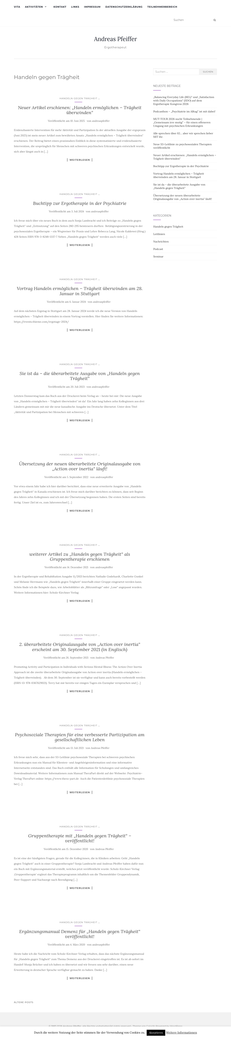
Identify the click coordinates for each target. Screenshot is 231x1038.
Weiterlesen (79, 159)
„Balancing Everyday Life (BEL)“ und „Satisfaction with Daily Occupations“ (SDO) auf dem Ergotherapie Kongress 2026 (183, 100)
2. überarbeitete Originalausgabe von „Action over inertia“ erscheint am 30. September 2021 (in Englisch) (79, 646)
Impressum (92, 6)
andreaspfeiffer (101, 121)
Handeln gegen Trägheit (78, 98)
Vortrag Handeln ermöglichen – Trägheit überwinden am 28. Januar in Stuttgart (80, 290)
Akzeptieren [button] (156, 1032)
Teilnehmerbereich (162, 6)
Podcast (158, 249)
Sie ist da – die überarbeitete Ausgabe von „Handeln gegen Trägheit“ (80, 375)
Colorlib (150, 1026)
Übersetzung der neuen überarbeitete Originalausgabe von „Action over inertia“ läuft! (79, 466)
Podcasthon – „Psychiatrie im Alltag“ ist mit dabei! (184, 111)
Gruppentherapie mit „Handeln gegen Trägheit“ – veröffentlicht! (79, 838)
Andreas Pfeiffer (115, 39)
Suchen (208, 71)
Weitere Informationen (181, 1032)
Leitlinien (159, 234)
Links (75, 6)
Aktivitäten (34, 6)
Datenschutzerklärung (124, 6)
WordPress (176, 1026)
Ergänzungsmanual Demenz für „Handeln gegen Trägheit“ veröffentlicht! (79, 933)
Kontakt (59, 6)
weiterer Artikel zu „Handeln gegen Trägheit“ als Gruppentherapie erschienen (79, 556)
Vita (17, 6)
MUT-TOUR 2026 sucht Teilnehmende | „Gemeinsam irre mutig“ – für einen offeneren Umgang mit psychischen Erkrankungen (181, 122)
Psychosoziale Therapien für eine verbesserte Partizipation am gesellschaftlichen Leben (80, 737)
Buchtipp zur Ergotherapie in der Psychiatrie (79, 203)
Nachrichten (161, 241)
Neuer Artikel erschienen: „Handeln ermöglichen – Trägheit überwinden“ (79, 110)
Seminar (158, 256)
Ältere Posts (24, 1002)
